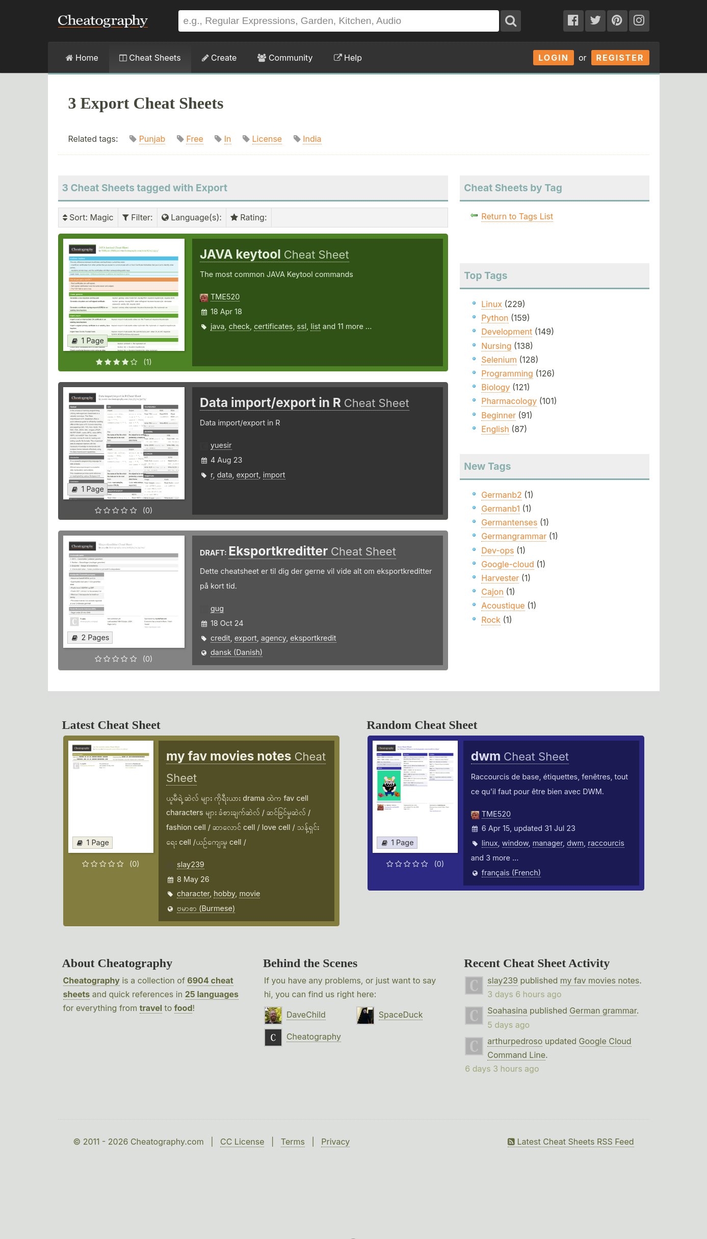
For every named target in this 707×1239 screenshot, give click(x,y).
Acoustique (503, 605)
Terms (293, 1141)
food (183, 1008)
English (495, 429)
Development (506, 331)
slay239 (190, 864)
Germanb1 (500, 508)
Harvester (500, 578)
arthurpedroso (514, 1041)
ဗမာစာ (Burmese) (206, 908)
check (239, 326)
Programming (507, 373)
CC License (242, 1141)
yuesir (221, 445)
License (267, 139)
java (217, 326)
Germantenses (509, 522)
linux (490, 843)
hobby (224, 893)
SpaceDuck (401, 1014)
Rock (491, 620)
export (248, 474)
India (312, 139)
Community (284, 58)
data (224, 474)
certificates (273, 326)
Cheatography (91, 980)
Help (348, 58)
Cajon (492, 592)
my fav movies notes (600, 980)
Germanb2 (501, 495)
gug (217, 608)
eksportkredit (313, 638)
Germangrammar (513, 536)
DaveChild (306, 1014)
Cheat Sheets (150, 58)
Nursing (496, 346)
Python (494, 318)
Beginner (498, 415)
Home (82, 58)
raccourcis (606, 843)
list (315, 326)
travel (151, 1008)
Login (553, 58)
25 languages (212, 994)
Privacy (335, 1141)
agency (273, 638)
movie (249, 893)
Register (620, 58)
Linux (491, 304)
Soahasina (507, 1010)
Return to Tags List (517, 216)
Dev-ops (497, 550)
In (227, 139)
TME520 (225, 296)
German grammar (602, 1010)
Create (219, 58)
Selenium (499, 360)
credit (220, 638)
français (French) (511, 872)
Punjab (152, 139)
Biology (495, 387)
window (515, 843)
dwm (575, 843)
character (193, 893)
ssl (302, 326)
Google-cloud (507, 564)
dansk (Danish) (237, 652)
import (274, 474)
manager (548, 843)
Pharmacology (509, 401)
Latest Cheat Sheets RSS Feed (571, 1141)
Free (194, 139)
